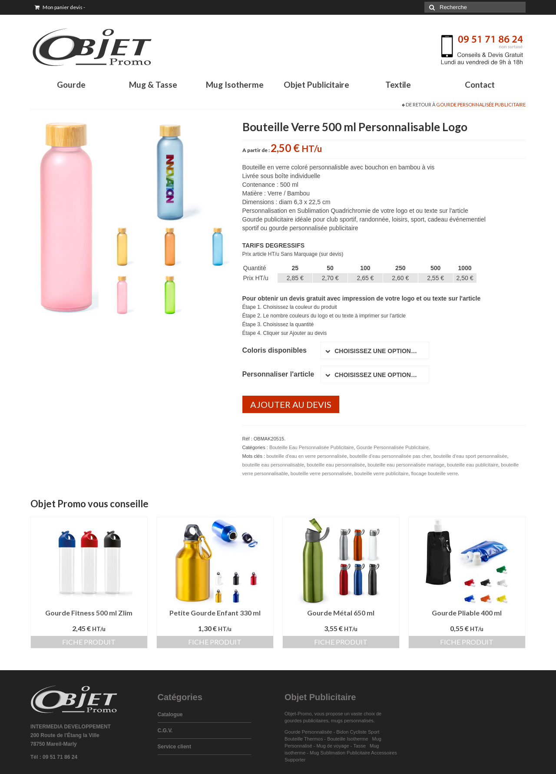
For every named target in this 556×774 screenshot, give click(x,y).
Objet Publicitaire (316, 84)
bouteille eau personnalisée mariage (405, 464)
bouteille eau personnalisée (336, 464)
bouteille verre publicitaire (381, 473)
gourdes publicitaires (306, 720)
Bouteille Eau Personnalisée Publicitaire (311, 447)
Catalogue (170, 714)
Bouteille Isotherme (349, 738)
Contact (480, 84)
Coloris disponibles (274, 350)
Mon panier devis (60, 7)
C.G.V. (165, 731)
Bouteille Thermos (304, 738)
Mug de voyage (332, 745)
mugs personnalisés (352, 720)
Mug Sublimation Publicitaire (340, 752)
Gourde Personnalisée (308, 731)
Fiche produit (89, 642)
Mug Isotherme (235, 84)
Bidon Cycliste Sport (357, 731)
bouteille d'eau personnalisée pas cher (390, 456)
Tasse (360, 745)
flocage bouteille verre (434, 473)
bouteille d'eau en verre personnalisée (306, 456)
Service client (174, 747)
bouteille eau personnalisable (273, 464)
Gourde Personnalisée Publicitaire (481, 104)
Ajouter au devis (290, 404)
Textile (398, 84)
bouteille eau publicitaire (472, 464)
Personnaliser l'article (278, 374)
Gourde (71, 84)
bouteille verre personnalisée (321, 473)
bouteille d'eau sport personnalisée (470, 456)
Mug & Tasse (153, 84)
